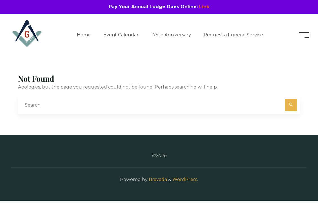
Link (204, 6)
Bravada (157, 179)
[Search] (291, 105)
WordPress (184, 179)
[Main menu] (304, 35)
